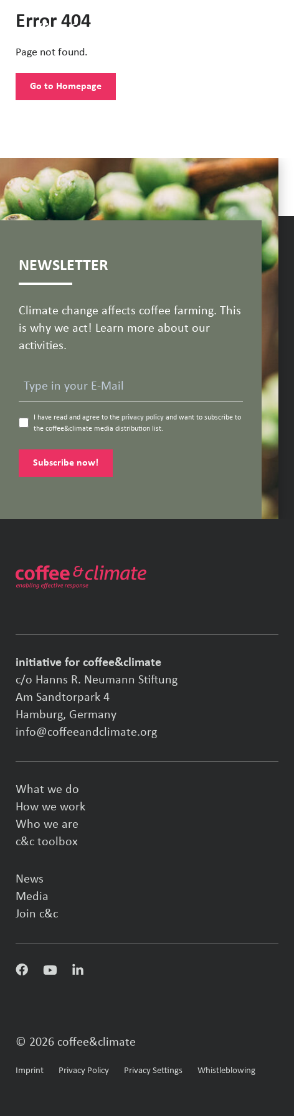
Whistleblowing (226, 1071)
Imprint (30, 1071)
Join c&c (37, 914)
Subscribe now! (65, 463)
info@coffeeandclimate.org (86, 732)
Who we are (47, 824)
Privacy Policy (84, 1071)
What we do (47, 790)
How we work (50, 807)
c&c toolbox (47, 842)
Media (32, 897)
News (30, 879)
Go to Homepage (66, 86)
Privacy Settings (153, 1071)
